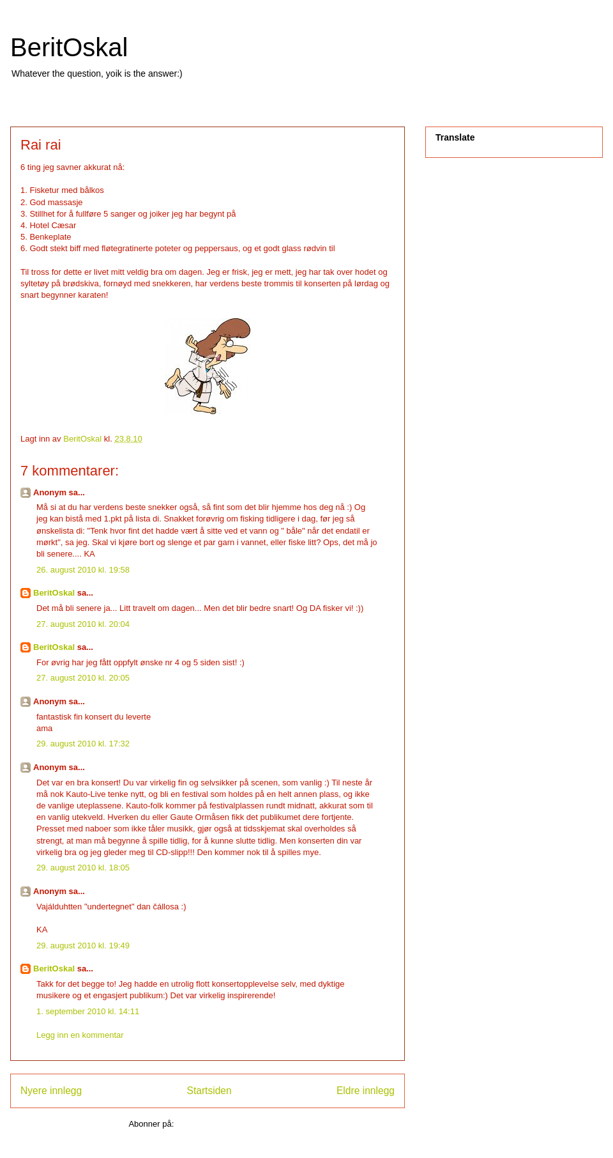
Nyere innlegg (51, 1090)
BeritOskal (69, 47)
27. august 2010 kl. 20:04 (83, 624)
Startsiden (208, 1090)
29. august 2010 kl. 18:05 (83, 867)
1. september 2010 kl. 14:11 (87, 1011)
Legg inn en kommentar (80, 1035)
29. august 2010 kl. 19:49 (83, 945)
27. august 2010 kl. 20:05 (83, 678)
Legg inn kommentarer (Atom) (231, 1124)
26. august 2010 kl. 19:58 (83, 570)
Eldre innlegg (366, 1090)
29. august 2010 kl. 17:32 (83, 743)
